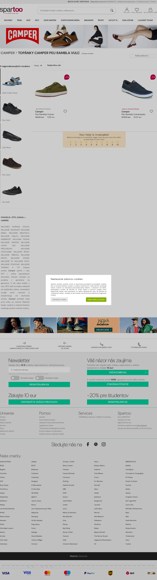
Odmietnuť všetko (59, 300)
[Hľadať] (111, 10)
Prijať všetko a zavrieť (96, 300)
